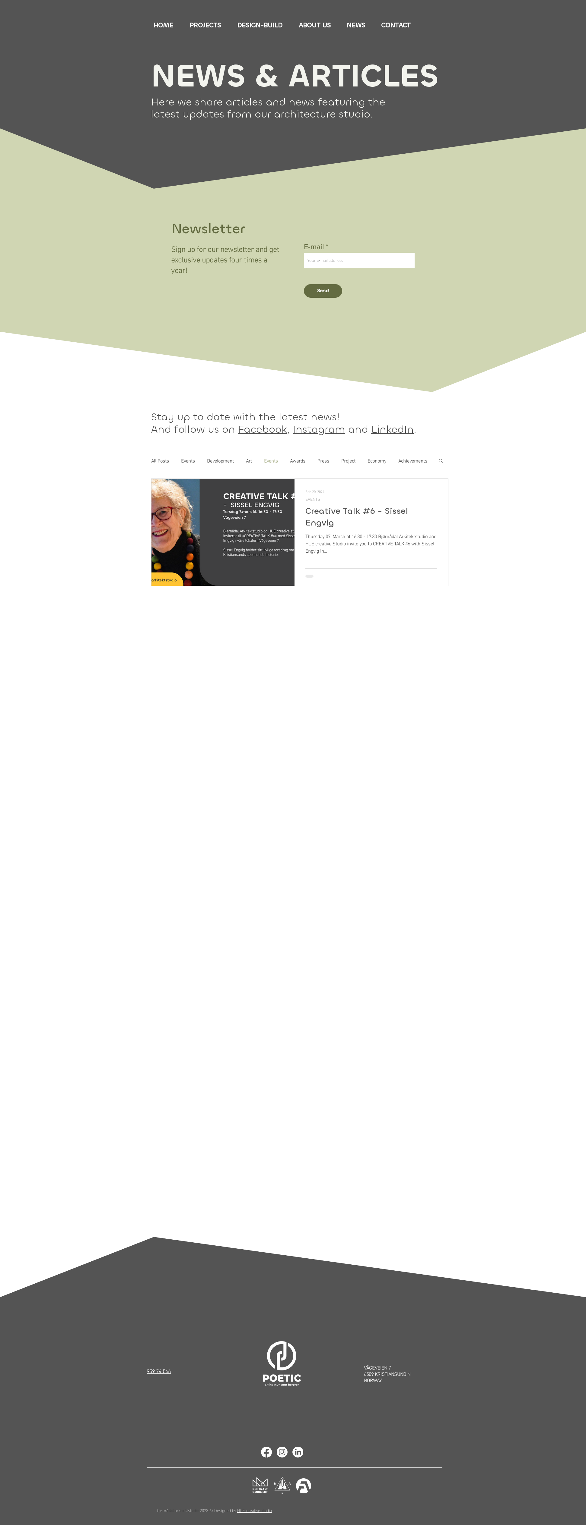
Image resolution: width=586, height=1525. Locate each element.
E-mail (314, 246)
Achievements (412, 460)
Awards (297, 460)
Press (323, 460)
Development (220, 460)
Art (249, 460)
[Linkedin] (297, 1452)
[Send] (323, 291)
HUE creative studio (254, 1510)
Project (348, 460)
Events (188, 460)
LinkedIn (392, 429)
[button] (441, 461)
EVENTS (312, 498)
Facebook (262, 429)
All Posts (160, 460)
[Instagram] (282, 1452)
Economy (377, 460)
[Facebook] (266, 1452)
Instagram (319, 429)
